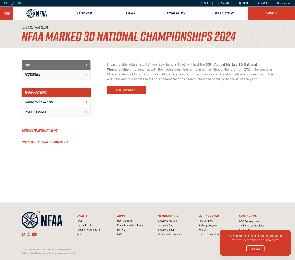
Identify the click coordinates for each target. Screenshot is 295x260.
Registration (32, 74)
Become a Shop (166, 229)
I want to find (177, 13)
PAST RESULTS (35, 111)
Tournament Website (39, 102)
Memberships (168, 215)
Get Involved (84, 13)
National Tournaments (88, 229)
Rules (79, 234)
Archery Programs (208, 225)
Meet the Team (125, 220)
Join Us (271, 13)
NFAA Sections (224, 13)
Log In (263, 3)
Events (130, 13)
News (79, 220)
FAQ (204, 3)
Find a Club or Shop (209, 234)
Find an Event (83, 225)
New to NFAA (205, 220)
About (122, 215)
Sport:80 (71, 253)
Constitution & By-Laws (130, 225)
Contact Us (248, 215)
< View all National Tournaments (45, 142)
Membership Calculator (170, 234)
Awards (202, 229)
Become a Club (166, 225)
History (121, 229)
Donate (223, 3)
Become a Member (168, 220)
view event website (126, 90)
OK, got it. (255, 249)
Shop (243, 3)
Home (28, 65)
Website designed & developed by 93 (36, 253)
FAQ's (120, 234)
